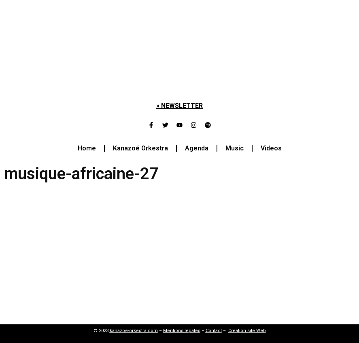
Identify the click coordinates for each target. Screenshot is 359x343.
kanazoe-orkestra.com (134, 330)
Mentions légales (181, 330)
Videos (271, 148)
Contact (214, 330)
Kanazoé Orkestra (140, 148)
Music (234, 148)
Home (87, 148)
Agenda (196, 148)
